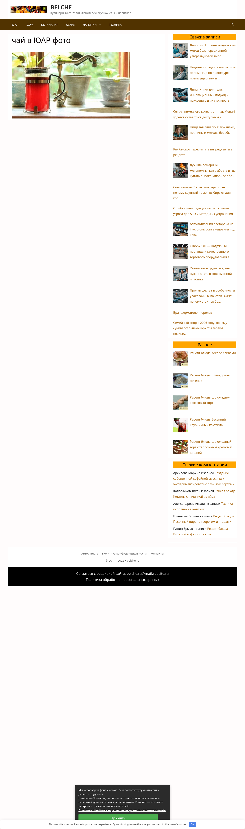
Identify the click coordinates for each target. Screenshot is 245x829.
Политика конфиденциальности (124, 553)
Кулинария (49, 24)
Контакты (157, 553)
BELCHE (61, 7)
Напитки (94, 24)
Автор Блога (89, 553)
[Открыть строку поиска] (232, 24)
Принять (118, 818)
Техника (115, 24)
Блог (15, 24)
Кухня (70, 24)
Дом (30, 24)
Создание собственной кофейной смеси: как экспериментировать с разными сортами (203, 478)
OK (192, 824)
